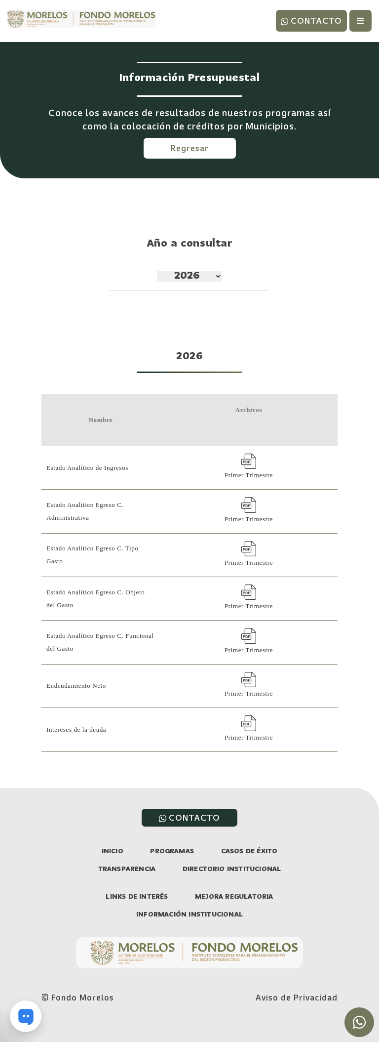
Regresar (190, 148)
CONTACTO (311, 21)
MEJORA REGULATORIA (234, 897)
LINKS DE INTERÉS (137, 897)
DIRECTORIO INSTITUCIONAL (232, 869)
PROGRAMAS (172, 851)
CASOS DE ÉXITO (249, 851)
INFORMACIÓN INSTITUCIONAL (189, 915)
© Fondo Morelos (77, 997)
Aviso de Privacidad (297, 997)
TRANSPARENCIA (127, 869)
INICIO (112, 851)
